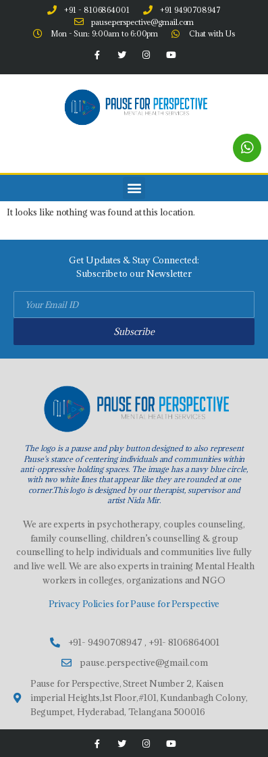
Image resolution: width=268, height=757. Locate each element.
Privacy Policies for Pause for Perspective (134, 604)
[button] (134, 188)
